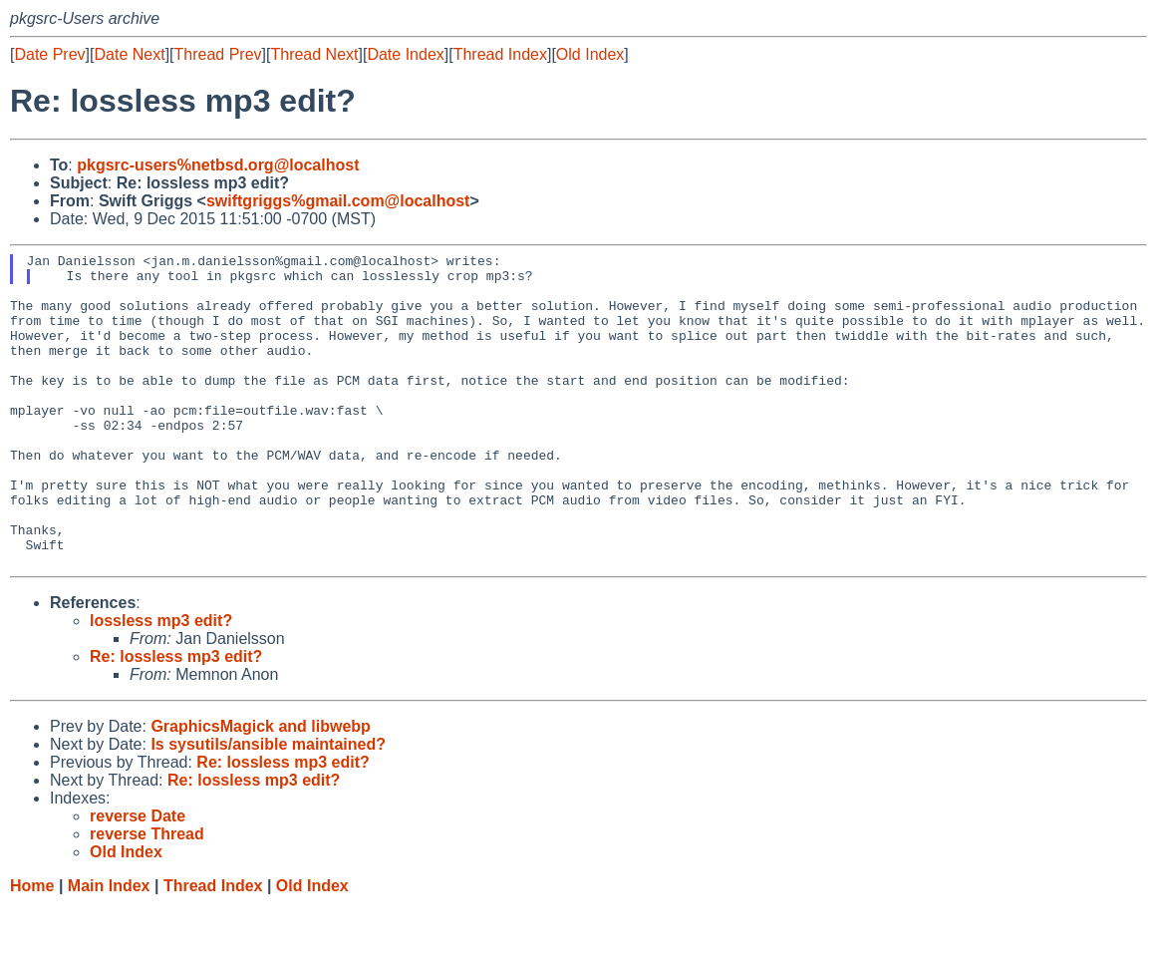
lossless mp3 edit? (161, 683)
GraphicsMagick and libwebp (260, 789)
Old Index (590, 54)
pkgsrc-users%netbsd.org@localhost (218, 165)
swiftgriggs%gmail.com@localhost (338, 200)
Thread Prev (218, 54)
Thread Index (500, 54)
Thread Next (314, 54)
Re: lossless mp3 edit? (176, 719)
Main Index (109, 948)
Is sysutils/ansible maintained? (268, 807)
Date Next (129, 54)
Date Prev (49, 54)
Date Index (405, 54)
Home (32, 948)
